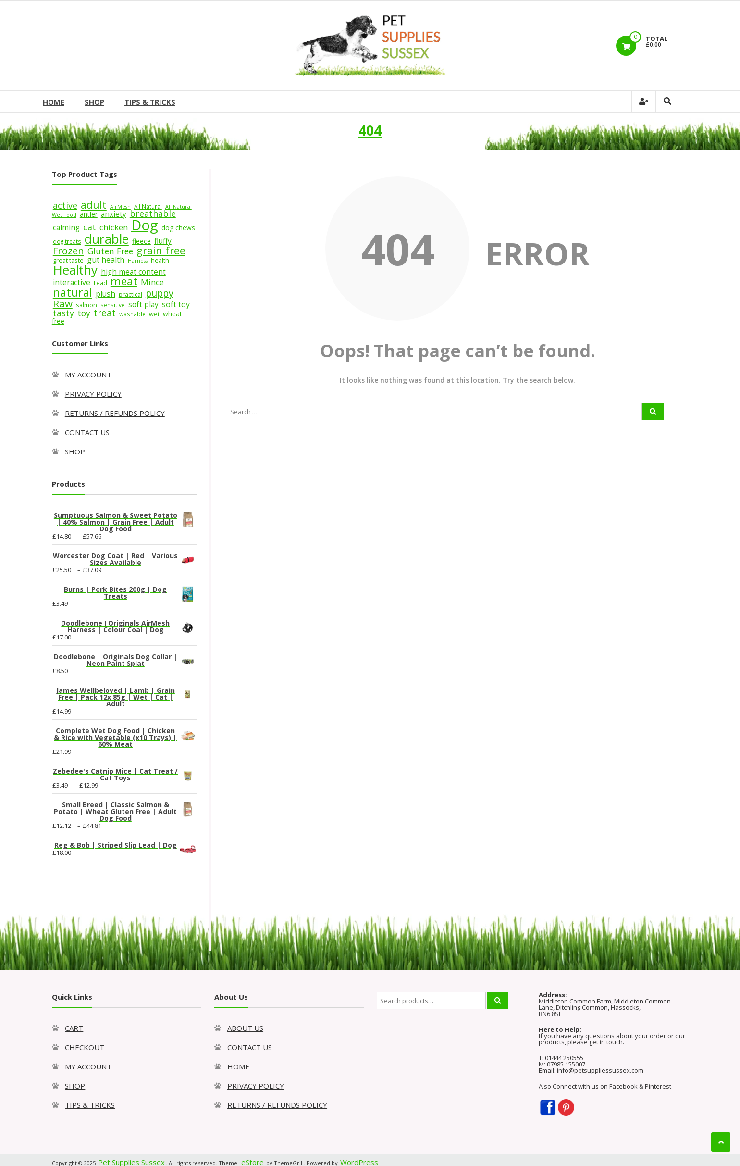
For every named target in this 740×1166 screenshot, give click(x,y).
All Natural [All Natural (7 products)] (148, 206)
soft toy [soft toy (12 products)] (176, 304)
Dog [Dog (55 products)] (144, 225)
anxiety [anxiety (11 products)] (113, 214)
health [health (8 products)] (160, 260)
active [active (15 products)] (65, 205)
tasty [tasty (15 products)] (63, 313)
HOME (53, 102)
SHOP (94, 102)
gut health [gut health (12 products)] (105, 259)
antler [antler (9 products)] (89, 214)
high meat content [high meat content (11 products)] (133, 272)
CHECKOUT (84, 1047)
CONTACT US (87, 432)
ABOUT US (245, 1028)
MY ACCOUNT (88, 374)
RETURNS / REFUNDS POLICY (115, 413)
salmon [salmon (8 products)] (86, 305)
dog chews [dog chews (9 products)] (178, 227)
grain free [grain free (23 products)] (160, 250)
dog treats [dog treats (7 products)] (67, 241)
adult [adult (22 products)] (94, 205)
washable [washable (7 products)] (132, 314)
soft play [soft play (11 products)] (143, 305)
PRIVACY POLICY (93, 394)
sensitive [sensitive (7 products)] (112, 305)
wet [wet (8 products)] (154, 314)
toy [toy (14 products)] (83, 313)
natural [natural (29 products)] (72, 292)
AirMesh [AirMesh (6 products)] (120, 206)
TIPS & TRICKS (149, 102)
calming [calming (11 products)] (66, 228)
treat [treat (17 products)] (105, 313)
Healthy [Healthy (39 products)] (75, 269)
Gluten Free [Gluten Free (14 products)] (110, 251)
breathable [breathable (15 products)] (153, 213)
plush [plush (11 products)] (105, 294)
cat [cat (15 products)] (89, 227)
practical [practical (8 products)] (130, 294)
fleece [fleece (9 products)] (141, 241)
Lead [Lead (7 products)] (100, 283)
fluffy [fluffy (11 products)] (163, 241)
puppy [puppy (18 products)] (159, 293)
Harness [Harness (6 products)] (138, 260)
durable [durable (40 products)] (107, 239)
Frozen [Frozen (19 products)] (68, 250)
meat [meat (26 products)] (124, 281)
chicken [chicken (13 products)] (113, 227)
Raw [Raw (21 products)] (63, 303)
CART (74, 1028)
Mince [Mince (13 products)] (152, 282)
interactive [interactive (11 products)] (71, 282)
